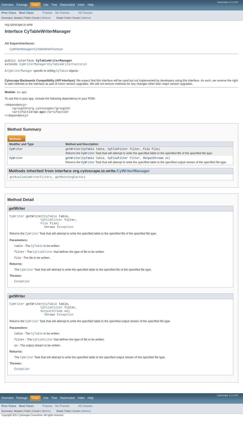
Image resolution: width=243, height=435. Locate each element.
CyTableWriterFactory (47, 49)
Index (81, 4)
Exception (65, 236)
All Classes (85, 12)
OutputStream (153, 164)
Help (90, 4)
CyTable (88, 154)
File (146, 154)
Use (45, 4)
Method (46, 17)
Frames (47, 12)
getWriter (73, 154)
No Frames (62, 12)
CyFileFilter (118, 154)
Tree (54, 4)
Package (22, 4)
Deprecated (67, 4)
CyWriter (16, 154)
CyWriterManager (20, 49)
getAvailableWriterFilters (30, 184)
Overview (7, 4)
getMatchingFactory (70, 184)
